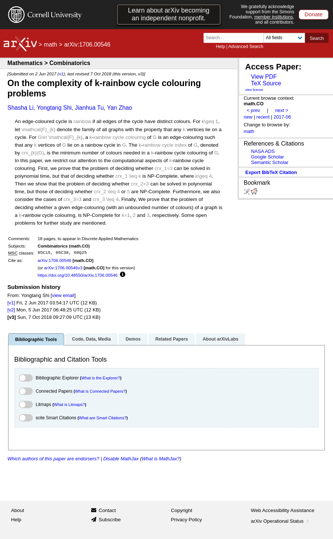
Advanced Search (245, 46)
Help (220, 46)
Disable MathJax (121, 458)
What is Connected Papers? (100, 391)
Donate (314, 14)
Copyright (181, 510)
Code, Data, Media (91, 339)
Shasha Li (20, 108)
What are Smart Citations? (102, 418)
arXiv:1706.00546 (55, 260)
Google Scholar (267, 157)
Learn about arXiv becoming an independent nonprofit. (168, 14)
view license (254, 90)
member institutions (273, 17)
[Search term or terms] (236, 38)
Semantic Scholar (270, 162)
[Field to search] (284, 38)
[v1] (11, 303)
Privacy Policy (186, 519)
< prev (253, 110)
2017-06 (282, 117)
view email (63, 295)
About (17, 510)
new (248, 117)
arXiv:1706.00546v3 (63, 267)
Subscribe (109, 519)
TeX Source (266, 83)
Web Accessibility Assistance (282, 510)
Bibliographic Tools (36, 339)
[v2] (11, 310)
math (50, 44)
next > (281, 110)
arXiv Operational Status (280, 521)
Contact (107, 510)
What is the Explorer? (100, 378)
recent (263, 117)
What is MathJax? (161, 458)
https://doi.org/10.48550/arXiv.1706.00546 (78, 275)
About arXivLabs (220, 339)
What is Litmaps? (69, 404)
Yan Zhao (119, 108)
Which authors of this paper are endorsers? (53, 458)
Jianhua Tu (89, 108)
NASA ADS (263, 151)
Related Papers (171, 339)
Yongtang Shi (54, 108)
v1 (61, 73)
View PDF (264, 77)
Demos (133, 339)
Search (317, 38)
